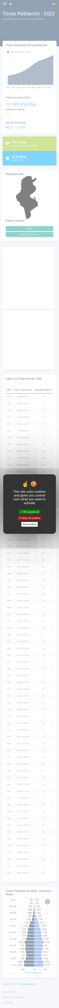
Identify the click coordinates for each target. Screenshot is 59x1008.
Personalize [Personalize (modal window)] (29, 524)
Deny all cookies (29, 518)
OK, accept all (29, 512)
